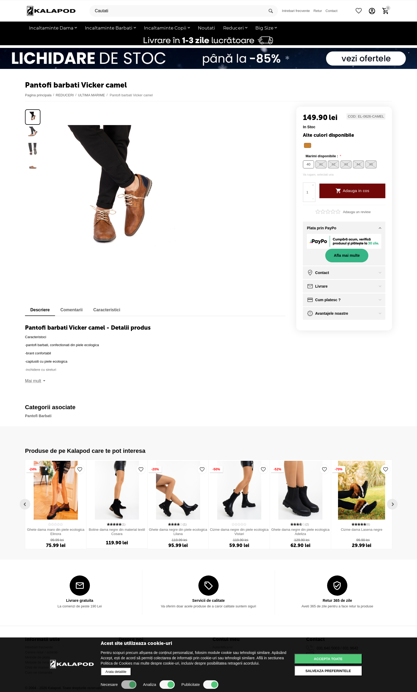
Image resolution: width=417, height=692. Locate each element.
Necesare (118, 684)
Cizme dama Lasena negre (361, 530)
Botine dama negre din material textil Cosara (117, 532)
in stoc (309, 127)
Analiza (159, 684)
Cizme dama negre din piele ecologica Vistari (239, 532)
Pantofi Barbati (38, 416)
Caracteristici (106, 310)
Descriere (40, 310)
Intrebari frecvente (296, 11)
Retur (318, 11)
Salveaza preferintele (328, 671)
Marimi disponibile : (322, 156)
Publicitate (199, 684)
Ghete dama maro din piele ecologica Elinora (56, 532)
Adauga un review (356, 212)
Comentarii (71, 310)
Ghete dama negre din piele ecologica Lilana (178, 532)
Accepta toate (328, 659)
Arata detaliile (116, 672)
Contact (331, 11)
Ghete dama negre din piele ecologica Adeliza (300, 532)
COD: (352, 116)
